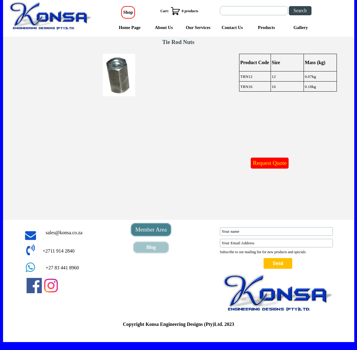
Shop (128, 12)
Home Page (129, 27)
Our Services (198, 27)
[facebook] (34, 285)
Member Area (151, 229)
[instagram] (51, 285)
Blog (151, 247)
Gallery (300, 27)
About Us (164, 27)
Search (300, 10)
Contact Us (232, 27)
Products (266, 27)
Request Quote (269, 163)
